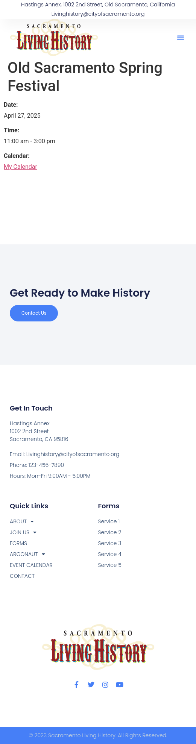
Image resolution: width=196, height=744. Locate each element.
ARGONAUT (27, 554)
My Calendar (20, 166)
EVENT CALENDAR (31, 565)
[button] (180, 37)
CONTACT (22, 576)
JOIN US (23, 532)
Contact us (33, 313)
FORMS (18, 543)
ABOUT (22, 522)
